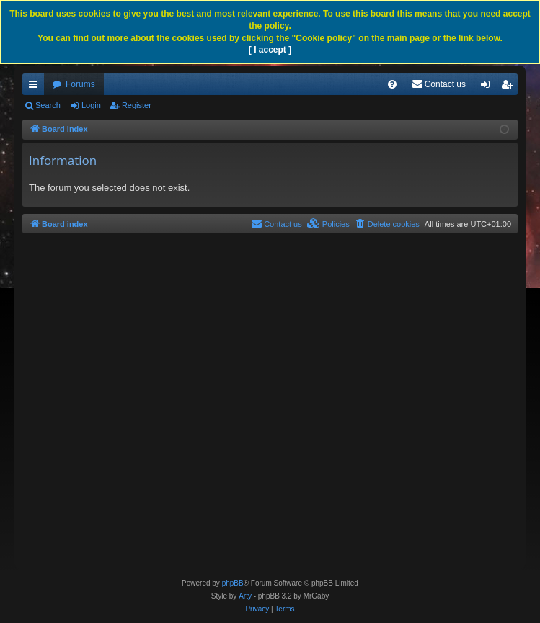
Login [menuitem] (488, 87)
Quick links (36, 87)
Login (91, 105)
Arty (245, 596)
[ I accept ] (270, 50)
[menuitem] (392, 84)
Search (48, 105)
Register (136, 105)
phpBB (233, 583)
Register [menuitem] (510, 87)
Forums (80, 84)
